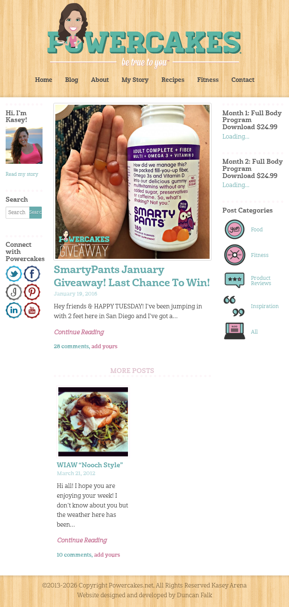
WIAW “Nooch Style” (90, 465)
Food (257, 230)
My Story (135, 80)
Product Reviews (261, 281)
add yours (104, 346)
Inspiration (263, 306)
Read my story (22, 174)
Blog (71, 80)
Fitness (208, 80)
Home (43, 80)
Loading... (235, 137)
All (254, 332)
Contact (242, 80)
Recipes (172, 80)
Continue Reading (78, 333)
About (100, 80)
